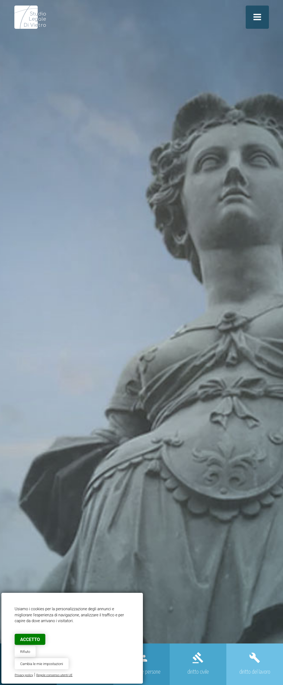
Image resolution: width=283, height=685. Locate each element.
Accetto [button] (30, 639)
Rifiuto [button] (25, 652)
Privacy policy (24, 675)
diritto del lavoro (254, 671)
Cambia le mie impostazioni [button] (41, 664)
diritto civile (198, 671)
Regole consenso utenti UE (54, 675)
